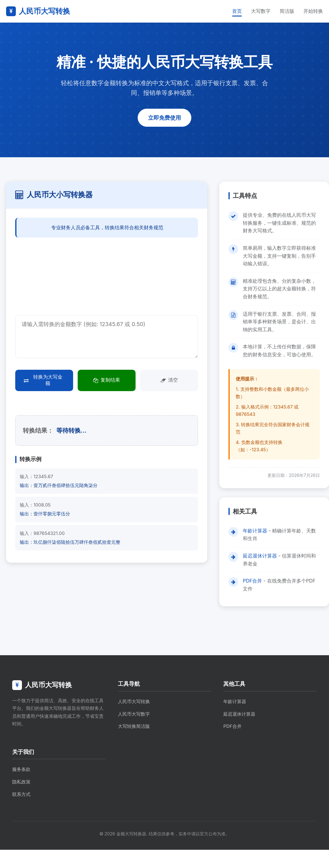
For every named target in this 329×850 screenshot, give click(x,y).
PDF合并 (252, 581)
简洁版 (287, 11)
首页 (237, 11)
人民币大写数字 (134, 714)
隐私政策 (21, 782)
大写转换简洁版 (134, 727)
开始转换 (313, 11)
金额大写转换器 (131, 834)
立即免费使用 (164, 117)
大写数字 (261, 11)
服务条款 (21, 770)
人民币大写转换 (134, 702)
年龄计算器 (255, 531)
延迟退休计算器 (260, 556)
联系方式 (21, 794)
